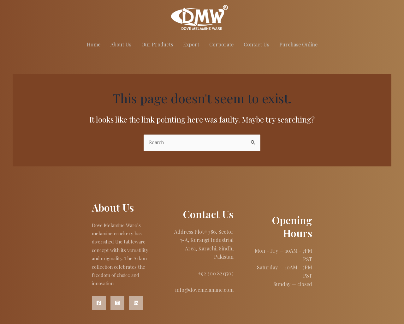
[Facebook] (99, 303)
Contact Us (256, 44)
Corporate (221, 44)
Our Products (157, 44)
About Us (120, 44)
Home (93, 44)
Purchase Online (298, 44)
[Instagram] (117, 303)
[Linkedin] (136, 303)
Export (191, 44)
